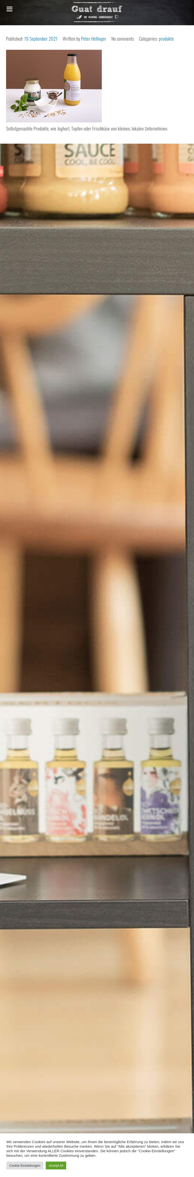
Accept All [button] (56, 1165)
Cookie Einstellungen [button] (24, 1165)
